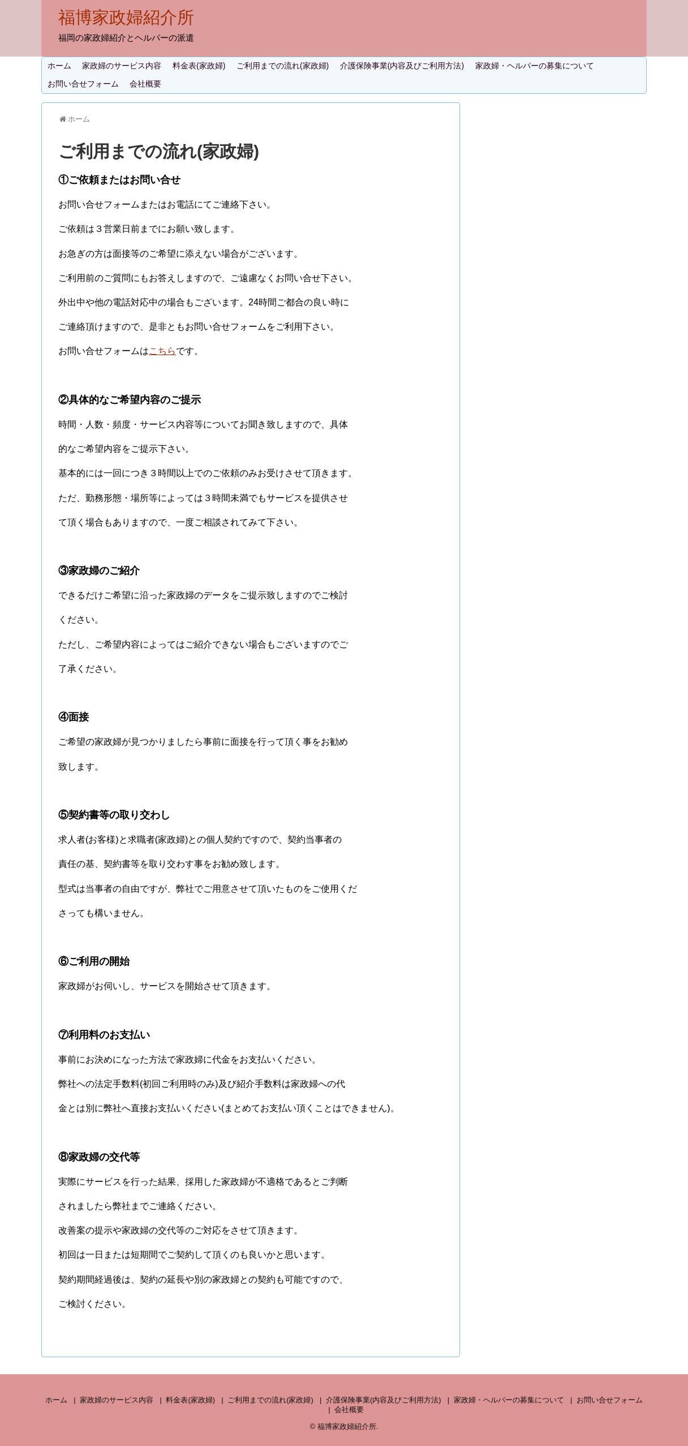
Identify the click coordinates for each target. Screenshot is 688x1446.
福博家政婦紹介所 (126, 17)
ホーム (59, 65)
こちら (162, 351)
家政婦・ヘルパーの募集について (534, 65)
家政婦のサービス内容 (121, 65)
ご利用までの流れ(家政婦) (282, 65)
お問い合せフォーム (83, 83)
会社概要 (145, 83)
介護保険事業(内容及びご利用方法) (402, 65)
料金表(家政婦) (199, 65)
